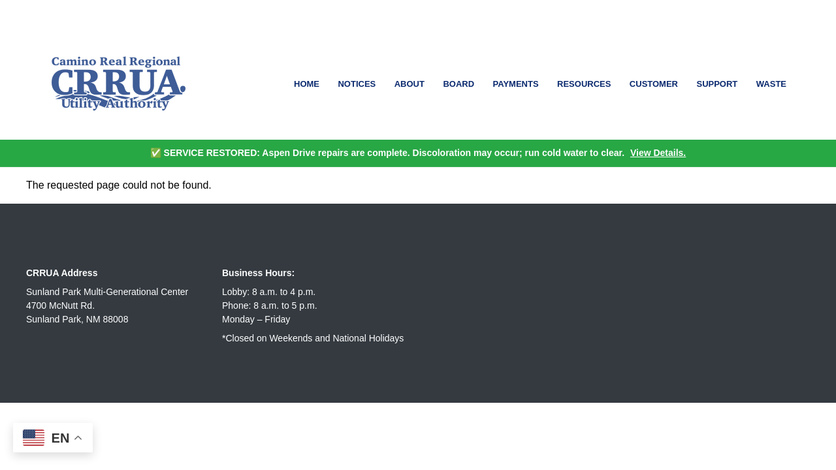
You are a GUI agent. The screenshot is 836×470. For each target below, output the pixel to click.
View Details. (658, 153)
